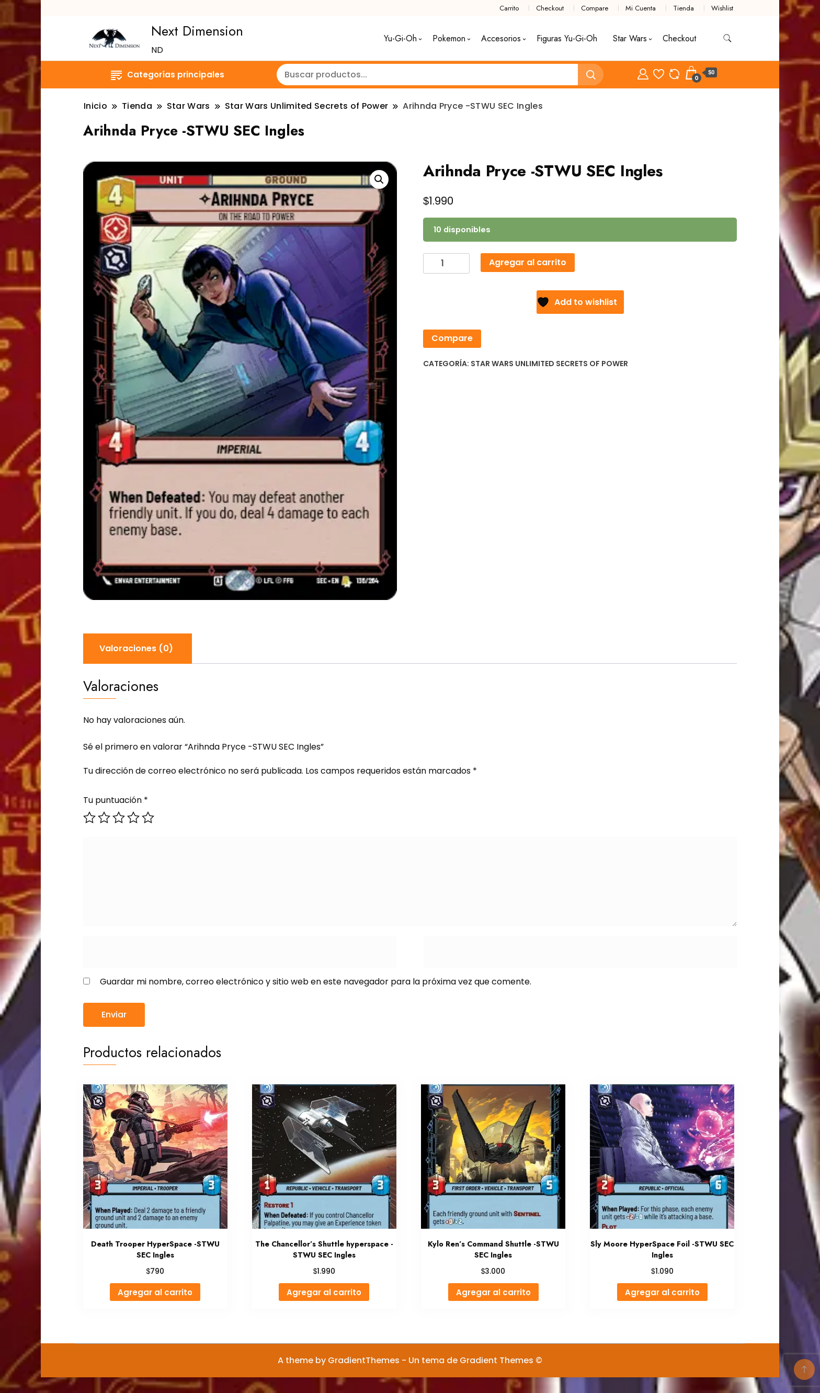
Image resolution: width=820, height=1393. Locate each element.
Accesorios (501, 38)
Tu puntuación (115, 800)
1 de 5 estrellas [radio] (89, 817)
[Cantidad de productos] (446, 263)
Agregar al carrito (527, 262)
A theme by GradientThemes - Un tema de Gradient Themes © (410, 1360)
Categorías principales (167, 74)
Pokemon (448, 38)
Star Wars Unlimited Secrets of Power (549, 363)
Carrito (509, 8)
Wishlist (722, 8)
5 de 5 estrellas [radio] (148, 817)
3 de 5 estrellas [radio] (118, 817)
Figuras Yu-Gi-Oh (567, 38)
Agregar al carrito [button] (155, 1292)
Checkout (550, 8)
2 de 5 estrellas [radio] (104, 817)
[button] (379, 179)
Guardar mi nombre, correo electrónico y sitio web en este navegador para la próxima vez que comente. (315, 982)
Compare (594, 8)
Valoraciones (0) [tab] (136, 648)
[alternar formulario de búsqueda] (727, 38)
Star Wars (630, 38)
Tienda (683, 8)
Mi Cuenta (640, 8)
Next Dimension (197, 31)
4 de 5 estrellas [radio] (133, 817)
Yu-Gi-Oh (400, 38)
